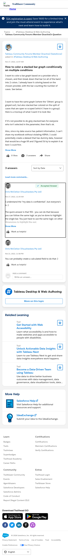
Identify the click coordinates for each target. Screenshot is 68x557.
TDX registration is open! (19, 18)
